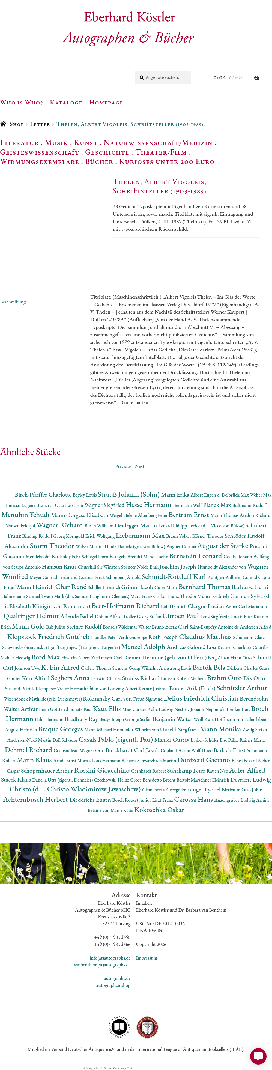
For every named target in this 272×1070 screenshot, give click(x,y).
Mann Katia (122, 810)
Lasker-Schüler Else (209, 740)
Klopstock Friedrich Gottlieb (49, 636)
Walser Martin (90, 546)
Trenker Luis (238, 709)
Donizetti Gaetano (204, 759)
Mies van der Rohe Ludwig (148, 709)
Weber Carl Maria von (246, 606)
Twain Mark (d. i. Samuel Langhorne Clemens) (85, 596)
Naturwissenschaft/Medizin (158, 142)
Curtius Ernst (92, 577)
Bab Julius (56, 627)
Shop (17, 124)
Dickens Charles (243, 668)
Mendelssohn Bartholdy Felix (54, 556)
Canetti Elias (240, 616)
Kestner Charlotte (234, 647)
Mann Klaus (35, 759)
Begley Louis (85, 495)
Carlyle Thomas (96, 668)
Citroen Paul (181, 615)
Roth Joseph (163, 637)
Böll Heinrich (174, 606)
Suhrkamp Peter (187, 770)
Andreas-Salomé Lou (192, 647)
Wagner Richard (61, 525)
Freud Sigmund (148, 699)
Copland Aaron (176, 750)
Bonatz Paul (81, 709)
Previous (123, 466)
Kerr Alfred (36, 678)
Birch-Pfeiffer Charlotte (44, 494)
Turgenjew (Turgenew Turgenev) (89, 647)
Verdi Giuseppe (133, 637)
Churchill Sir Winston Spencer (107, 567)
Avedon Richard (255, 515)
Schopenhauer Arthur (47, 770)
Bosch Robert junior (132, 800)
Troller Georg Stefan (142, 616)
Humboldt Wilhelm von (136, 729)
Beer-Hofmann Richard (126, 605)
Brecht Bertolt (177, 780)
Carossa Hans (194, 799)
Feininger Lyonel (201, 789)
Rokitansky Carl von (108, 698)
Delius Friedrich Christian (202, 698)
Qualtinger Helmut (32, 615)
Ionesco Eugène (21, 505)
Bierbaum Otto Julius (242, 789)
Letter (40, 124)
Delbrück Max (236, 495)
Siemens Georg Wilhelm (135, 668)
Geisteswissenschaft (39, 152)
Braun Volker (179, 536)
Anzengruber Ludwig (235, 800)
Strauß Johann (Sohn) (129, 494)
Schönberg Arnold (124, 577)
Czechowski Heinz (112, 780)
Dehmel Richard (29, 749)
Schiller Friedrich (104, 587)
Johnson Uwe (27, 668)
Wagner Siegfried (105, 505)
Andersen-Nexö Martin (30, 740)
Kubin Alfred (61, 667)
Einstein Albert (76, 657)
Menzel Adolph (143, 646)
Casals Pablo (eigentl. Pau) (116, 739)
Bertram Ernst (190, 514)
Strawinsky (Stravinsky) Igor (29, 647)
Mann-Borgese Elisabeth (80, 515)
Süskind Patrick (20, 688)
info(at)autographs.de (110, 958)
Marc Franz (141, 596)
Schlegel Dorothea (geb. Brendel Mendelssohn (125, 556)
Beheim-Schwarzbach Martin (149, 760)
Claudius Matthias (206, 636)
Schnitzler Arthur (242, 687)
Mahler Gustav (172, 740)
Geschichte (107, 152)
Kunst (86, 142)
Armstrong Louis (176, 668)
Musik (56, 142)
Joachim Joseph (178, 566)
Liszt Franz (163, 800)
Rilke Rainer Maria (246, 740)
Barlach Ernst (230, 750)
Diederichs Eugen (90, 800)
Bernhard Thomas (205, 586)
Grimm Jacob (137, 587)
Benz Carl (177, 626)
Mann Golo (29, 626)
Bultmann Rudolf (249, 505)
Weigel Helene (124, 515)
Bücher (99, 161)
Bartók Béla (210, 667)
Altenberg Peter (153, 515)
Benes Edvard (245, 760)
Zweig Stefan (255, 729)
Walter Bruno (151, 627)
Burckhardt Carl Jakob (133, 750)
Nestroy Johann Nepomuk (200, 709)
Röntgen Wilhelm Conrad (232, 577)
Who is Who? (21, 102)
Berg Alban (219, 657)
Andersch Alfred (255, 627)
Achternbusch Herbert (36, 799)
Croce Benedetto (146, 780)
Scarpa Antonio (26, 567)
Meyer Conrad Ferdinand (54, 577)
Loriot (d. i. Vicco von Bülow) (216, 525)
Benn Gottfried (54, 709)
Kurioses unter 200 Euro (167, 161)
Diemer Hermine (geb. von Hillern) (165, 657)
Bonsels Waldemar (120, 627)
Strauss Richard (141, 678)
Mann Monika (221, 729)
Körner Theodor (208, 536)
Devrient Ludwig (250, 779)
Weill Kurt (204, 719)
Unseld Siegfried (180, 729)
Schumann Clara (249, 637)
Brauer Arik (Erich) (193, 688)
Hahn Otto (241, 657)
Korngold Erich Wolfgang (91, 536)
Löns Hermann (106, 760)
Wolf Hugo (202, 750)
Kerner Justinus (154, 688)
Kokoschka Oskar (159, 809)
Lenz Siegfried (214, 616)
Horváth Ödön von (88, 688)
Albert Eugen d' (206, 495)
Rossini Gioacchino (102, 770)
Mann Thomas (225, 515)
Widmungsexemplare (39, 161)
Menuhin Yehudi (26, 514)
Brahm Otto (225, 677)
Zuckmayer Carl (107, 657)
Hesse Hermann (149, 504)
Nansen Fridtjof (21, 525)
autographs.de (117, 978)
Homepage (106, 102)
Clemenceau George (161, 789)
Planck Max (217, 505)
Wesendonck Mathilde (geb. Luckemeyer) (43, 699)
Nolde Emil (148, 567)
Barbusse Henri (250, 587)
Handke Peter (104, 637)
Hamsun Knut (59, 566)
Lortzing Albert (123, 688)
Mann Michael (98, 729)
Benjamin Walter (173, 719)
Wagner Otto (93, 750)
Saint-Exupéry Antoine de (215, 627)
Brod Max (46, 657)
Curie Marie (166, 587)
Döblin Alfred (109, 616)
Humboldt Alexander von (222, 567)
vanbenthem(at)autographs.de (102, 964)
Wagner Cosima (181, 546)
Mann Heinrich (36, 587)
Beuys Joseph (112, 719)
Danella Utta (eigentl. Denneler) (63, 780)
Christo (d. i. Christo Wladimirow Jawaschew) (75, 789)
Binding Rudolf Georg (44, 536)
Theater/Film (161, 152)
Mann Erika (176, 494)
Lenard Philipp (173, 525)
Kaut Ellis (107, 708)
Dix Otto (254, 678)
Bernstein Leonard (196, 555)
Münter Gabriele (214, 596)
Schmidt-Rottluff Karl (174, 576)
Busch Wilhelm (100, 525)
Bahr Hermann (50, 719)
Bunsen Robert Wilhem (184, 678)
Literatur (19, 142)
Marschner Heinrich (210, 780)
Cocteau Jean (67, 750)
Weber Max (260, 495)
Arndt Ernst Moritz (72, 760)
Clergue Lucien (206, 606)
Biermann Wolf (188, 505)
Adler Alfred (247, 770)
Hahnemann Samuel (21, 596)
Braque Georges (61, 729)
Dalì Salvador (65, 740)
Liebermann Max (141, 535)
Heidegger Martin (136, 525)
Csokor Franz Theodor (175, 596)
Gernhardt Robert (149, 771)
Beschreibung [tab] (13, 302)
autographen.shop (113, 985)
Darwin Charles (106, 678)
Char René (71, 586)
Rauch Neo (218, 771)
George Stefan (139, 719)
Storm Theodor (53, 545)
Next (139, 466)
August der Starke (223, 545)
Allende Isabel (77, 616)
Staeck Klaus (16, 779)
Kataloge (66, 102)
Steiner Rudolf (85, 626)
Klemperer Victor (53, 688)
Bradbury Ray (82, 719)
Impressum (146, 958)
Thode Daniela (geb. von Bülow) (135, 546)
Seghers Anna (71, 677)
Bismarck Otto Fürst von (60, 505)
